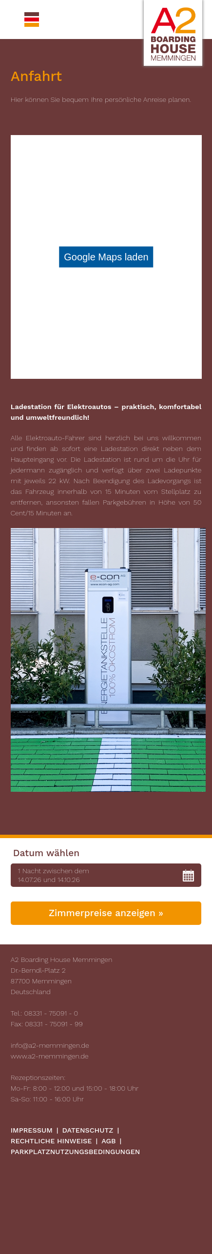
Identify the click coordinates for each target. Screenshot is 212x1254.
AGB (108, 1141)
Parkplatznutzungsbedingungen (75, 1152)
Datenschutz (88, 1130)
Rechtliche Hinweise (51, 1141)
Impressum (32, 1130)
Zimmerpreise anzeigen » (106, 913)
